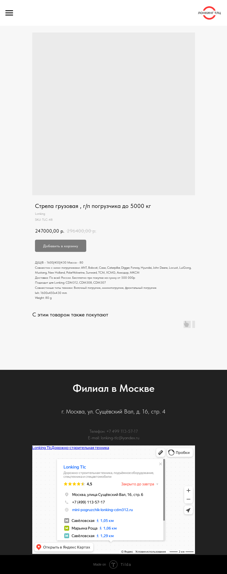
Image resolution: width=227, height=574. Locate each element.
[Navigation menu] (9, 13)
